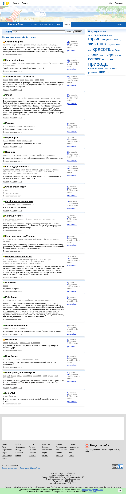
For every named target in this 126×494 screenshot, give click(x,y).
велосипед (27, 376)
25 (68, 168)
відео (55, 63)
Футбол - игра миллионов (19, 201)
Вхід (110, 3)
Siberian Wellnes (14, 216)
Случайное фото (14, 42)
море (110, 55)
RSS (4, 447)
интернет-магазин (10, 261)
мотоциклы (13, 343)
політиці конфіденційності (92, 490)
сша (45, 172)
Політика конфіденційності (30, 468)
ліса (13, 65)
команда (25, 204)
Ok (120, 491)
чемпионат (45, 98)
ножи (11, 260)
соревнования (33, 98)
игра (18, 204)
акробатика (28, 300)
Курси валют (74, 447)
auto (27, 80)
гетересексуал (29, 126)
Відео (4, 453)
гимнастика (39, 300)
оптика (26, 260)
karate (39, 239)
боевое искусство (51, 239)
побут (49, 63)
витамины (47, 219)
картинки (112, 45)
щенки (25, 172)
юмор (112, 72)
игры (19, 141)
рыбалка (18, 260)
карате (21, 239)
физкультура (27, 141)
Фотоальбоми (61, 450)
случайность (42, 45)
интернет (6, 172)
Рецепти (32, 455)
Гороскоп (45, 447)
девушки (107, 39)
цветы (104, 72)
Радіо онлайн (99, 445)
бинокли (33, 261)
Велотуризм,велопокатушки (20, 373)
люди (93, 54)
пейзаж (94, 59)
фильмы (51, 172)
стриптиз (12, 300)
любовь (116, 50)
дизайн (121, 40)
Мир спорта (11, 138)
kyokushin (7, 241)
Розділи (25, 3)
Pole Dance (11, 297)
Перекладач (7, 450)
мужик (19, 126)
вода (110, 35)
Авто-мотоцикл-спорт (17, 325)
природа (98, 64)
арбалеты (34, 260)
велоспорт (37, 376)
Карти (44, 453)
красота (102, 49)
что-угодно (53, 45)
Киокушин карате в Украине (20, 236)
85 (68, 60)
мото (22, 80)
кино (19, 172)
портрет (107, 59)
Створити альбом (46, 24)
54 (68, 44)
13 (68, 42)
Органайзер (6, 455)
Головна (16, 3)
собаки (35, 170)
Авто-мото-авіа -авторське (19, 77)
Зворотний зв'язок (9, 468)
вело (45, 376)
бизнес (39, 172)
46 (68, 77)
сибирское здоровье (11, 221)
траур (33, 45)
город (93, 38)
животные (98, 43)
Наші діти (10, 152)
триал (18, 98)
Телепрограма (61, 447)
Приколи (32, 450)
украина (92, 72)
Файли (18, 455)
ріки (44, 63)
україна (113, 68)
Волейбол (10, 283)
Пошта (4, 444)
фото (48, 170)
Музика (45, 455)
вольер (26, 173)
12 (68, 166)
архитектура (101, 35)
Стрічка (58, 24)
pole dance (49, 300)
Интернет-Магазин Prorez (18, 256)
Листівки (32, 453)
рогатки (41, 261)
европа (32, 172)
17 (68, 203)
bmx (56, 376)
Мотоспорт (11, 340)
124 (68, 78)
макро (102, 55)
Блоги (71, 450)
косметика (37, 219)
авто (90, 35)
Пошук (31, 444)
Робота (18, 444)
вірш (61, 63)
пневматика (24, 261)
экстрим (6, 376)
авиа (16, 80)
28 (68, 152)
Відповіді (59, 455)
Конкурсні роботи (14, 60)
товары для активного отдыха (15, 263)
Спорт (8, 95)
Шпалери (19, 453)
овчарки (18, 173)
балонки (33, 173)
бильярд (12, 396)
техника (6, 328)
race (42, 80)
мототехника (25, 343)
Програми (46, 444)
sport (37, 80)
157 (68, 62)
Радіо (4, 458)
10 (68, 201)
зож (53, 219)
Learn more (92, 492)
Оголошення (20, 447)
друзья (42, 170)
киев (89, 50)
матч (32, 204)
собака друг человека (17, 167)
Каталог (59, 444)
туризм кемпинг (35, 263)
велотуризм (8, 378)
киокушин (13, 239)
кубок (24, 98)
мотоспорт (35, 343)
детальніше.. (72, 51)
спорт (106, 68)
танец (20, 300)
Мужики (9, 123)
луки (49, 260)
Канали (67, 24)
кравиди (6, 65)
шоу (18, 359)
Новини (59, 453)
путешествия (95, 68)
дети (116, 40)
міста (39, 63)
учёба (39, 155)
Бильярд (10, 393)
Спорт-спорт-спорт (15, 187)
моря (33, 63)
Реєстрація (119, 3)
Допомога (119, 24)
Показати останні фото (12, 55)
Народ (18, 450)
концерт (12, 359)
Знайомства (47, 450)
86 (68, 97)
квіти (118, 45)
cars (31, 80)
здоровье (21, 219)
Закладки (72, 444)
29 (68, 95)
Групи (71, 455)
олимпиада (55, 98)
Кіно (70, 453)
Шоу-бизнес (11, 356)
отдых (118, 55)
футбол (12, 141)
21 (68, 373)
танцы (11, 98)
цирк (37, 359)
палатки (43, 260)
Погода (31, 447)
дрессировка (8, 173)
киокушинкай (30, 239)
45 (68, 154)
